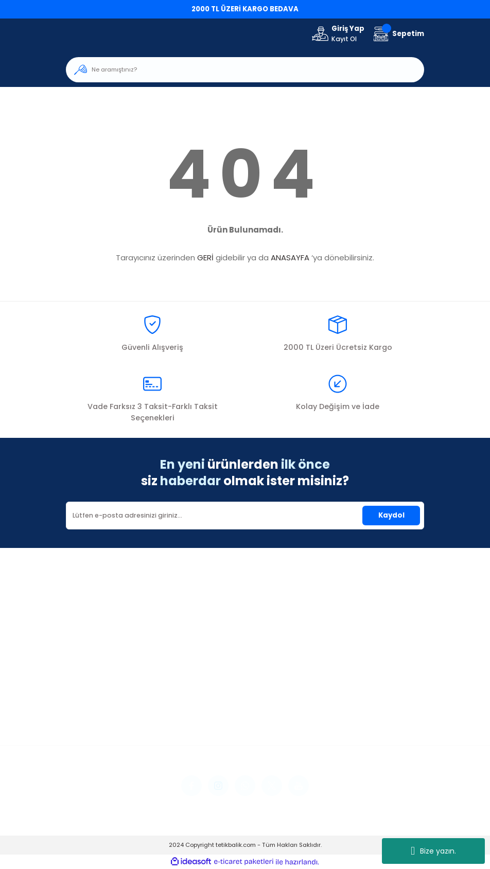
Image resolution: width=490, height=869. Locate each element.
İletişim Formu (213, 699)
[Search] (245, 69)
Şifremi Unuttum (94, 713)
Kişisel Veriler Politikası (351, 727)
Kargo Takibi (211, 727)
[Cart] (397, 34)
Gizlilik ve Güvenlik (344, 699)
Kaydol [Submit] (391, 515)
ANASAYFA (290, 257)
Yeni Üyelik (83, 684)
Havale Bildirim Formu (227, 713)
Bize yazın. (433, 851)
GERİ (205, 257)
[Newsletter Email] (245, 515)
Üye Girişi (81, 699)
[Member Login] (337, 34)
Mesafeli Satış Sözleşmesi (357, 684)
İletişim (201, 684)
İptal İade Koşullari (346, 713)
